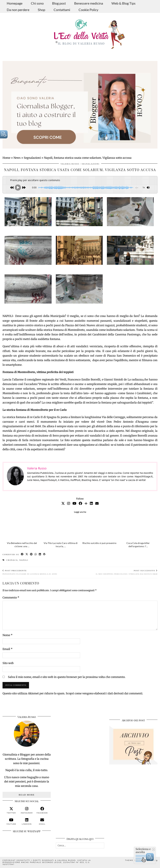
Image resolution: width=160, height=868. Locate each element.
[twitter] (11, 810)
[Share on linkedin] (40, 554)
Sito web (8, 663)
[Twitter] (63, 503)
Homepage (14, 3)
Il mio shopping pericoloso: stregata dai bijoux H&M (126, 572)
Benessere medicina (88, 3)
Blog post (59, 3)
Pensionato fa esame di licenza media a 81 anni (30, 572)
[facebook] (42, 810)
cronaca (12, 560)
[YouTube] (74, 503)
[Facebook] (80, 503)
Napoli (23, 560)
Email (7, 649)
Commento (11, 597)
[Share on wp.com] (44, 554)
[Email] (97, 503)
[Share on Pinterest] (31, 554)
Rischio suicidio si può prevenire (99, 543)
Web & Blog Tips (123, 3)
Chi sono (37, 3)
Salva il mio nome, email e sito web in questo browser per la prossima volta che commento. (66, 677)
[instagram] (26, 810)
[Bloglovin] (86, 503)
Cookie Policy (88, 10)
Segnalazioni (32, 157)
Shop (41, 10)
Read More (27, 794)
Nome (7, 635)
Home (6, 157)
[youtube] (11, 821)
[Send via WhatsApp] (36, 554)
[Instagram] (68, 503)
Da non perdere (18, 10)
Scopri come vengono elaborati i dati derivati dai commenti (104, 693)
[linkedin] (26, 821)
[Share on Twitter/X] (27, 554)
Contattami (62, 10)
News (17, 157)
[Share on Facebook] (22, 554)
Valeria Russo (70, 164)
